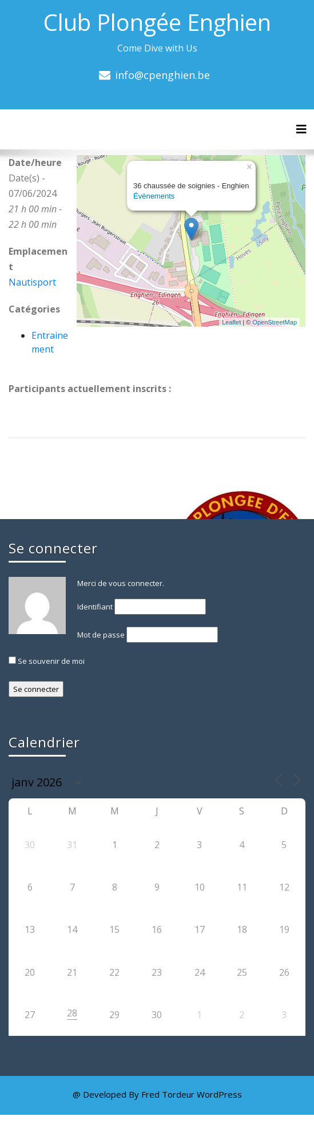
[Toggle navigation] (301, 129)
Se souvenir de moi (47, 661)
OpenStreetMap (274, 322)
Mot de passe (101, 635)
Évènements (153, 196)
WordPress (219, 1094)
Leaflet (231, 322)
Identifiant (95, 606)
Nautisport (32, 282)
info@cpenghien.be (162, 75)
